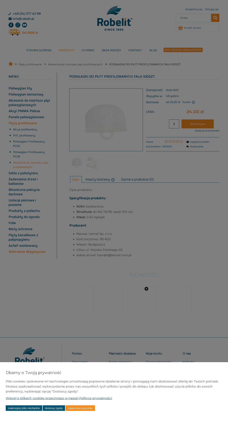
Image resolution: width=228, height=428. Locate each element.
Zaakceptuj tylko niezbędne (24, 408)
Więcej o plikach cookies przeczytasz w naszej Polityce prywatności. (59, 398)
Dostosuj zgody (54, 408)
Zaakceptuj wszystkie (80, 408)
